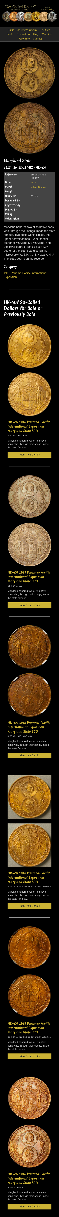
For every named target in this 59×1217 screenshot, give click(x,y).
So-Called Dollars (27, 30)
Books (10, 34)
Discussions (23, 34)
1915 (33, 182)
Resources (24, 38)
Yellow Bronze (38, 187)
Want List (46, 34)
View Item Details (30, 454)
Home (11, 30)
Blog (35, 34)
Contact (37, 38)
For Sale (45, 30)
